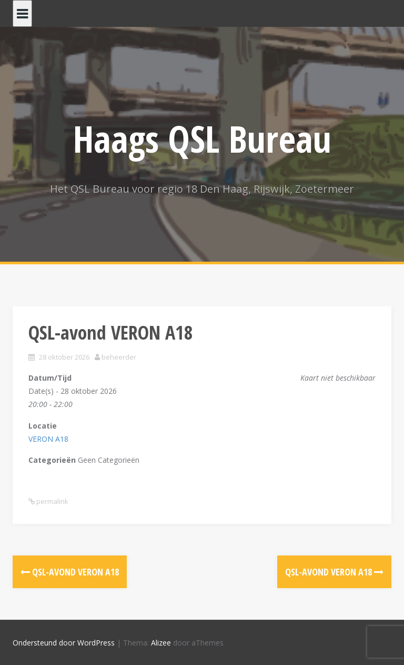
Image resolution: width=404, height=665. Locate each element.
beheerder (119, 357)
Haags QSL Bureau (202, 138)
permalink (51, 501)
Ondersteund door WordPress (64, 643)
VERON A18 (48, 439)
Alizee (161, 643)
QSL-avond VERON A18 (70, 571)
